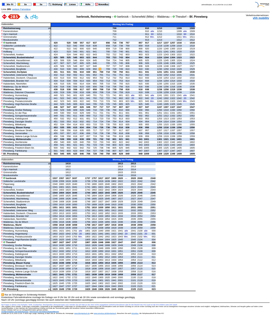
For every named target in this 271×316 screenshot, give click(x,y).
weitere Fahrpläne (21, 9)
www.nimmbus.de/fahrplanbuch (105, 313)
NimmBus (135, 313)
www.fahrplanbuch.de (82, 313)
